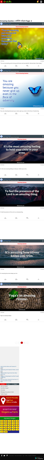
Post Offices (9, 401)
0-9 (6, 431)
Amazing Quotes (22, 139)
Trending (3, 384)
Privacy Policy (11, 455)
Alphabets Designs (9, 418)
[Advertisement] (22, 11)
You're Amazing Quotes (22, 26)
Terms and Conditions (18, 455)
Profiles (26, 455)
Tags (23, 455)
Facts (8, 384)
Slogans (15, 384)
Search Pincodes (12, 398)
